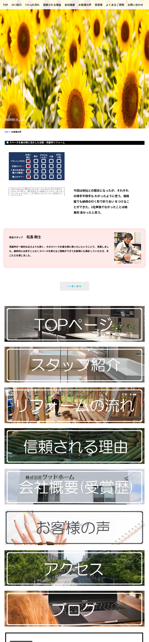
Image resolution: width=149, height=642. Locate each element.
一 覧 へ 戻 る (74, 286)
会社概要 (69, 5)
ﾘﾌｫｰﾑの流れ (32, 5)
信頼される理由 (52, 5)
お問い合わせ (135, 5)
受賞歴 (99, 5)
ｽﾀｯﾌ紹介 (16, 5)
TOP (5, 5)
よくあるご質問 (115, 5)
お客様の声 (84, 5)
